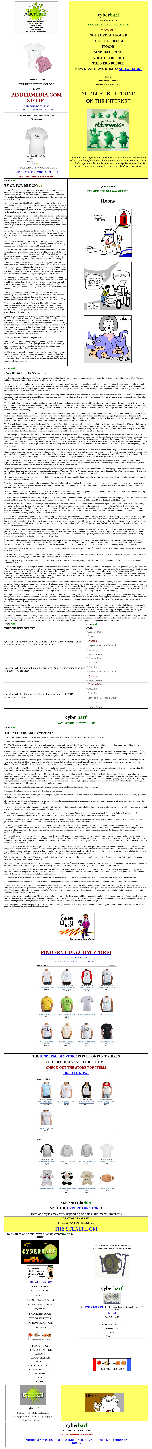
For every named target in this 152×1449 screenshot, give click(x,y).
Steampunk (112, 1313)
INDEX (72, 1440)
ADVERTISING (48, 1440)
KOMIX (76, 1443)
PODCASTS (121, 1440)
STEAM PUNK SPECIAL (92, 1307)
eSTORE (100, 1440)
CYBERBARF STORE (84, 1208)
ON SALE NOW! (76, 1073)
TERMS (81, 1440)
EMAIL (91, 1440)
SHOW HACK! (130, 69)
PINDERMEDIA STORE (58, 1056)
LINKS (110, 1440)
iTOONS (63, 1440)
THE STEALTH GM (76, 1229)
